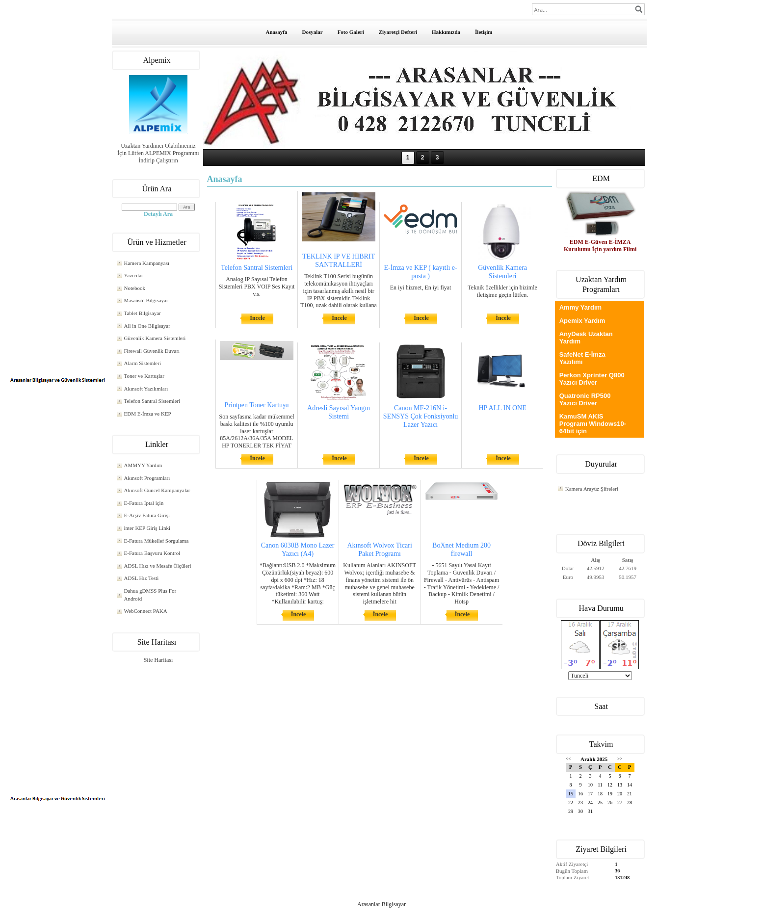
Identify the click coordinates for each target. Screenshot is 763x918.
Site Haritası (158, 659)
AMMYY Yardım (143, 465)
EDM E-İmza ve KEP (147, 414)
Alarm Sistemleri (142, 363)
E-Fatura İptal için (144, 503)
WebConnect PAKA (145, 611)
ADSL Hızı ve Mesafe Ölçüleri (157, 566)
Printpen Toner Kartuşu (257, 405)
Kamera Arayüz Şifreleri (591, 489)
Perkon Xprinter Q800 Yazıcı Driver (592, 378)
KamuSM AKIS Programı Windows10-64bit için (592, 424)
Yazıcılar (133, 275)
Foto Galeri (351, 32)
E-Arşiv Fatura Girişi (147, 515)
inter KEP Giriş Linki (147, 528)
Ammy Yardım (580, 307)
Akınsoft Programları (147, 478)
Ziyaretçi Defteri (398, 32)
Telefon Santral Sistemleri (152, 401)
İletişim (483, 32)
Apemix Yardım (582, 320)
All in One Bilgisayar (147, 326)
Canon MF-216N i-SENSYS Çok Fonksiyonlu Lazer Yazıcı (420, 416)
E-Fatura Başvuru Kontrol (152, 553)
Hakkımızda (446, 32)
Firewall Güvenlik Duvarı (152, 351)
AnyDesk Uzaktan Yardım (586, 337)
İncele (257, 318)
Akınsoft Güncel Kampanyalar (157, 490)
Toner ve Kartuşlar (144, 376)
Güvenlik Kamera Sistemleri (155, 338)
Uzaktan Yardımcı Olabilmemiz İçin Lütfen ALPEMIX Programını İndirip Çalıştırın (158, 153)
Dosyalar (312, 32)
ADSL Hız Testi (141, 578)
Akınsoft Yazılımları (146, 389)
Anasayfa (276, 32)
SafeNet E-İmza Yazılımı (582, 358)
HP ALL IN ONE (502, 408)
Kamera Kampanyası (147, 263)
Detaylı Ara (158, 213)
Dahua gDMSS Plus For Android (150, 595)
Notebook (134, 288)
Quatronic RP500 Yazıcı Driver (585, 399)
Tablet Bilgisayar (142, 313)
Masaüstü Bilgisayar (146, 300)
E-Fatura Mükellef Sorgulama (156, 541)
